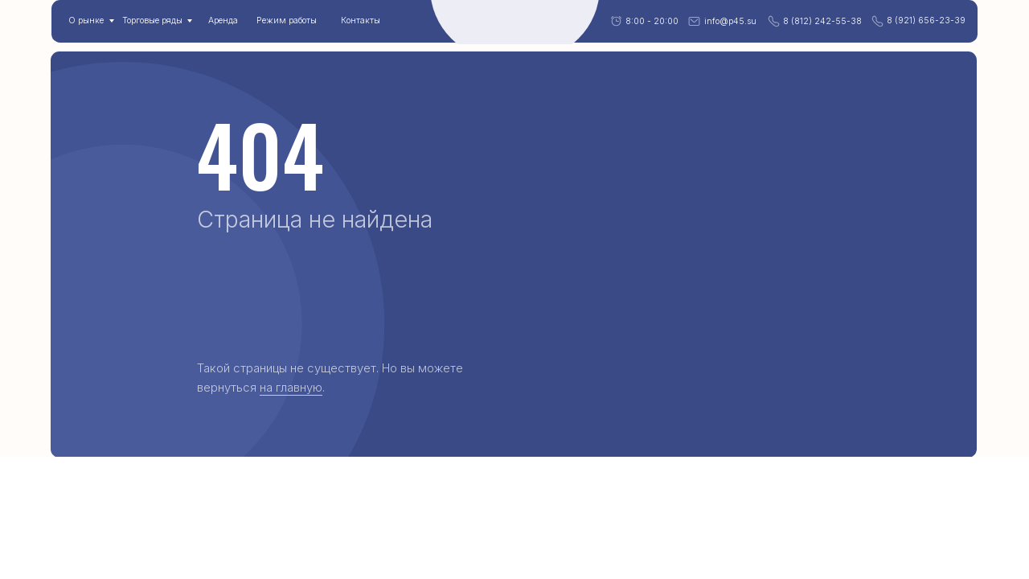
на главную (291, 387)
